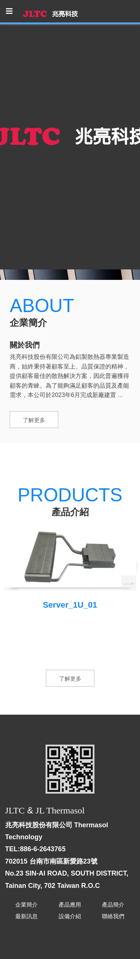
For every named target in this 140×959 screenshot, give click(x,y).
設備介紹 (70, 916)
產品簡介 (113, 904)
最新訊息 (26, 916)
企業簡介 (26, 904)
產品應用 (70, 904)
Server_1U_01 (70, 605)
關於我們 (25, 345)
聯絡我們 (113, 916)
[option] (70, 570)
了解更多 (34, 420)
